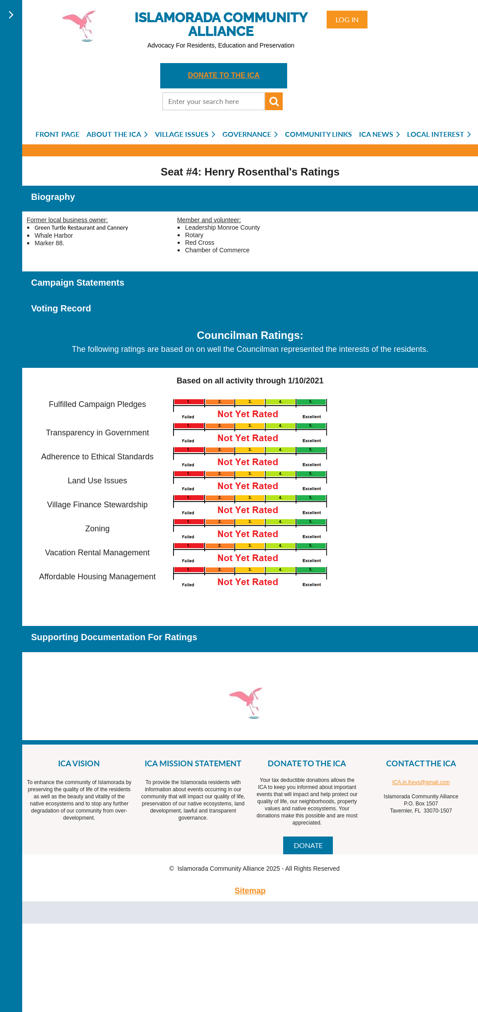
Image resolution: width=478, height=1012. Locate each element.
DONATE (308, 845)
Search (274, 101)
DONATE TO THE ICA (224, 75)
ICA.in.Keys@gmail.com (421, 782)
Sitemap (249, 890)
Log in (347, 19)
